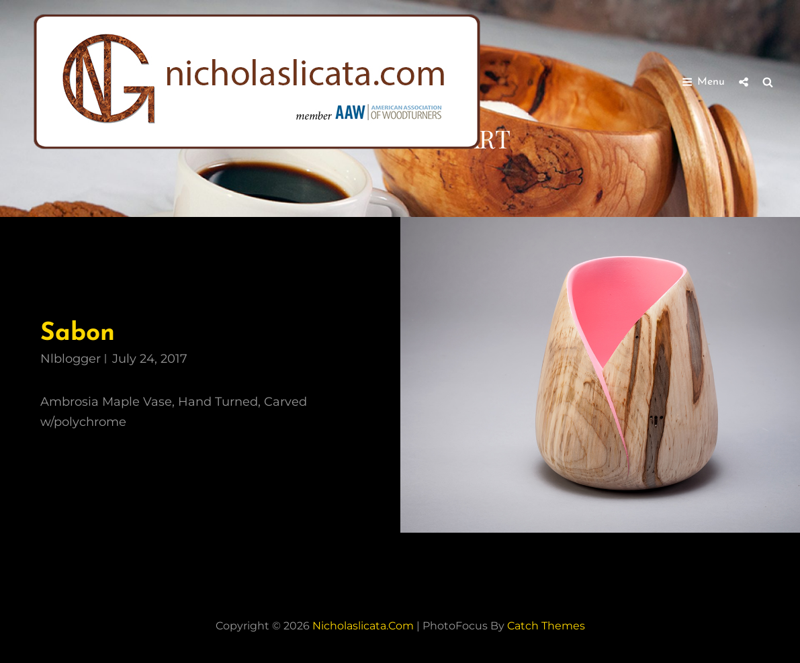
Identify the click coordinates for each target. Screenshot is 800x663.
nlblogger (70, 358)
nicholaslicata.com (363, 625)
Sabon (77, 333)
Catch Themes (546, 625)
